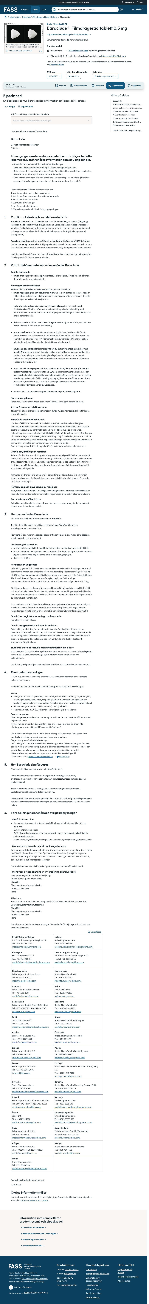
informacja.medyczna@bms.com (70, 1057)
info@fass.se (70, 1273)
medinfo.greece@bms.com (24, 1042)
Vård (35, 9)
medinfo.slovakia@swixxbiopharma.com (73, 1122)
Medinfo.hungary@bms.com (68, 980)
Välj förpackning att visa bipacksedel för (30, 114)
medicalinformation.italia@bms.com (29, 1137)
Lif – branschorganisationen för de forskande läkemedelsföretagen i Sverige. (28, 1280)
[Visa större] (95, 931)
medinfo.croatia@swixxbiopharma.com (30, 1091)
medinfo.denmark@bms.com (25, 995)
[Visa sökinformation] (121, 9)
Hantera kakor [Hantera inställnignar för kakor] (93, 1297)
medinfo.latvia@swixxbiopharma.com (29, 1168)
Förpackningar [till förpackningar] (56, 64)
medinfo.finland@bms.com (67, 1137)
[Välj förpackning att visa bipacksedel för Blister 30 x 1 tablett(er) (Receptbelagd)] (51, 120)
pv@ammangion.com (64, 995)
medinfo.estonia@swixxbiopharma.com (30, 1026)
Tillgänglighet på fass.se (97, 1273)
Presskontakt (92, 1284)
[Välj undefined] (69, 34)
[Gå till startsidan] (10, 9)
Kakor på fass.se (94, 1288)
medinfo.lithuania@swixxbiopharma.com (74, 946)
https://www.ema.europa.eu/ (34, 1199)
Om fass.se (91, 1269)
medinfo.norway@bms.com (67, 1026)
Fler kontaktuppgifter (67, 1284)
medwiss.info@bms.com (23, 1011)
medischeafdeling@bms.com (68, 1011)
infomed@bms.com (21, 1072)
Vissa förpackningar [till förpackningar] (78, 50)
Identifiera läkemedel (128, 1276)
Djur (44, 9)
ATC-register (124, 1280)
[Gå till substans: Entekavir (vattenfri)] (105, 76)
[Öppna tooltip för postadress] (62, 756)
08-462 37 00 (71, 1269)
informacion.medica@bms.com (26, 1057)
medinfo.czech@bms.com (24, 980)
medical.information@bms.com (26, 1106)
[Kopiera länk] (25, 106)
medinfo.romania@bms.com (68, 1091)
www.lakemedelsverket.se (41, 756)
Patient (24, 9)
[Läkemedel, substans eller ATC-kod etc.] (87, 9)
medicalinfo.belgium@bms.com (26, 946)
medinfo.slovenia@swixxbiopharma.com (73, 1106)
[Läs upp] (9, 106)
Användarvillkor (93, 1292)
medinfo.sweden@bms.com (67, 1152)
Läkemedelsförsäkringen (113, 56)
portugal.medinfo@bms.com (68, 1076)
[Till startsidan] (5, 17)
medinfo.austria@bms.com (67, 1042)
